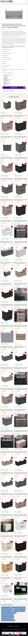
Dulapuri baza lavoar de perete (7, 618)
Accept (18, 635)
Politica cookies (23, 629)
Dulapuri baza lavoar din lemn (19, 609)
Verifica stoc (18, 87)
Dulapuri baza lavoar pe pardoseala (8, 620)
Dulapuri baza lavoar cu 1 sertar (7, 614)
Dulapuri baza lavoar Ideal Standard (18, 607)
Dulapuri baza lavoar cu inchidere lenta (9, 612)
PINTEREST (16, 626)
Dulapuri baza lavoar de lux (7, 611)
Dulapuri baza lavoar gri (6, 607)
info (12, 117)
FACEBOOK (10, 626)
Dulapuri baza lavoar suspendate (8, 616)
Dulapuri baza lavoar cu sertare (19, 611)
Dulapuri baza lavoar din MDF (7, 609)
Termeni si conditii (5, 629)
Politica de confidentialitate (14, 629)
